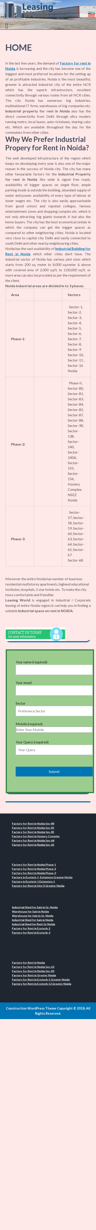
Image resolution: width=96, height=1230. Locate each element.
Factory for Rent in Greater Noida (37, 974)
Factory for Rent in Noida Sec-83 (36, 971)
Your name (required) (54, 666)
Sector (54, 707)
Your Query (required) (54, 746)
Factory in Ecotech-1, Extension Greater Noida (43, 876)
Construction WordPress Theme (31, 1008)
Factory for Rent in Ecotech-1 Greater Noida (42, 978)
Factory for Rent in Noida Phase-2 (37, 869)
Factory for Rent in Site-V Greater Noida (40, 883)
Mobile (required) (54, 727)
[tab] (7, 25)
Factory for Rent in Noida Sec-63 (36, 968)
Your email (54, 686)
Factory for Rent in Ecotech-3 (34, 930)
